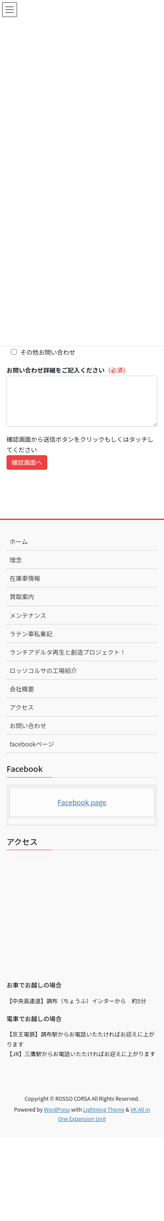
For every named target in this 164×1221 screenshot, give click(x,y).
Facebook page (82, 802)
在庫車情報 (25, 578)
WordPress (57, 1109)
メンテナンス (28, 615)
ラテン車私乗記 (31, 633)
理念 (16, 559)
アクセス (22, 707)
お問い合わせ (28, 725)
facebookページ (32, 744)
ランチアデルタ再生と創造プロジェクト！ (68, 652)
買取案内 (22, 596)
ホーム (19, 541)
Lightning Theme (104, 1109)
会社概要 (22, 688)
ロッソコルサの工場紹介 (43, 670)
